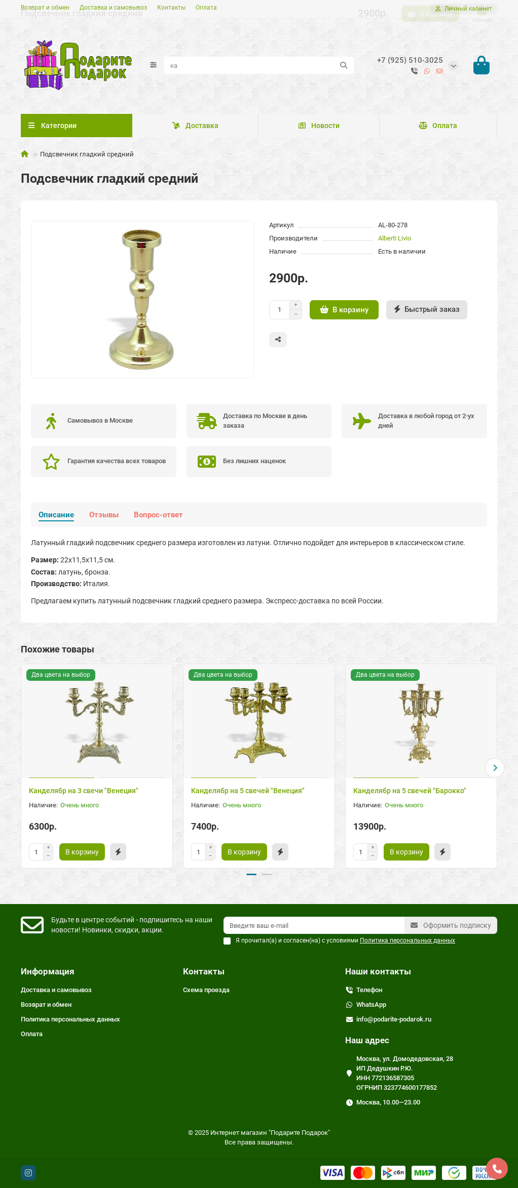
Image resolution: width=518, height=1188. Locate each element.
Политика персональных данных (70, 1019)
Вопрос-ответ (158, 517)
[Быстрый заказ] (426, 312)
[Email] (314, 925)
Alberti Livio (394, 241)
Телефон (369, 990)
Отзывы (104, 517)
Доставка (195, 129)
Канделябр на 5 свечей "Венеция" (248, 794)
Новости (319, 129)
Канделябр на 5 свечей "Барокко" (409, 794)
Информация (48, 971)
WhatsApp (371, 1004)
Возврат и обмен (45, 7)
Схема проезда (206, 990)
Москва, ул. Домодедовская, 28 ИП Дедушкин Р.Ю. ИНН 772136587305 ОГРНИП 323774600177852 (404, 1073)
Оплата (206, 7)
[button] (495, 769)
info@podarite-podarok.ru (393, 1019)
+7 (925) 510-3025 (410, 61)
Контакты (171, 7)
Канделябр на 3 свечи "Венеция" (83, 794)
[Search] (259, 66)
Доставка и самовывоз (113, 7)
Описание (56, 517)
